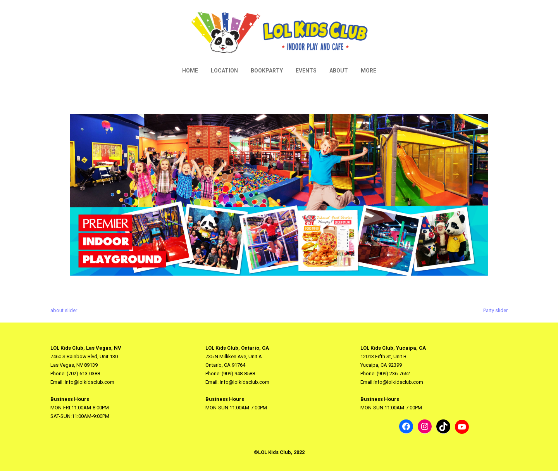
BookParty (267, 70)
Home (190, 70)
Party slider (495, 310)
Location (224, 70)
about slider (63, 310)
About (338, 70)
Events (306, 70)
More (368, 70)
